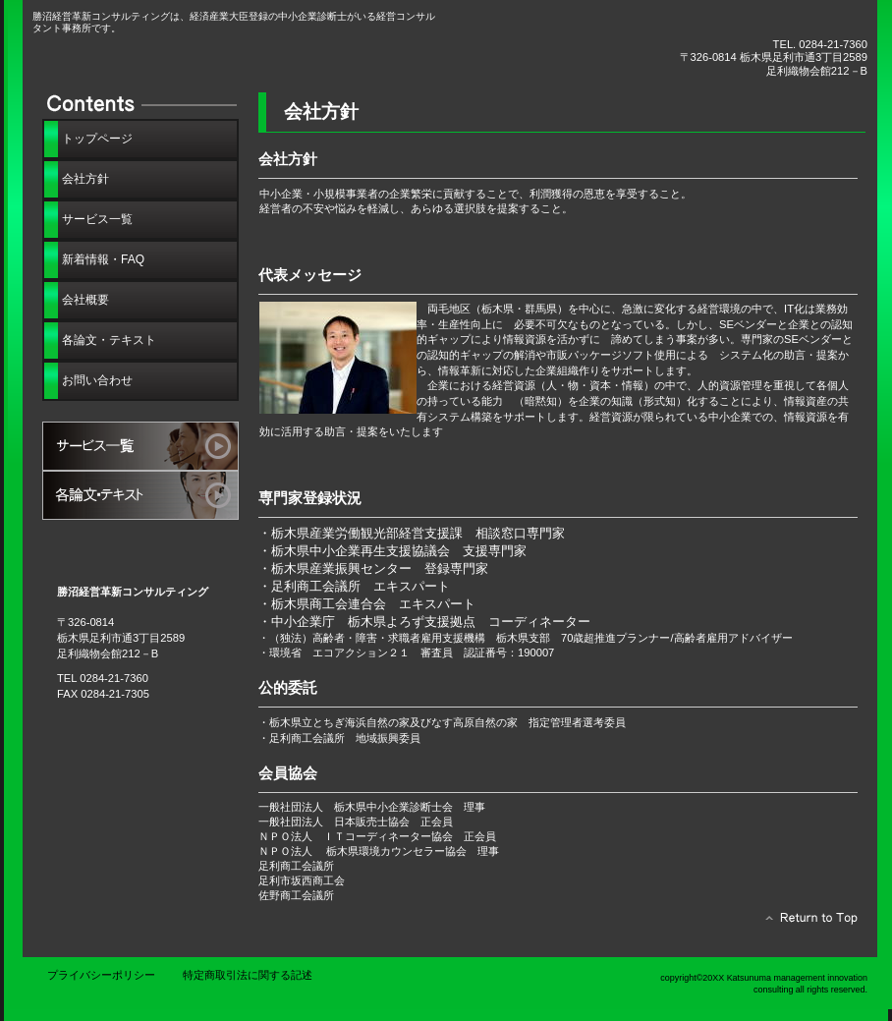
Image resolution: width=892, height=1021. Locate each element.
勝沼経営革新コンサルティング (253, 56)
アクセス (140, 544)
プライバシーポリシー (101, 975)
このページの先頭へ (806, 923)
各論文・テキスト (140, 495)
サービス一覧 (140, 446)
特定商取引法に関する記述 (247, 975)
